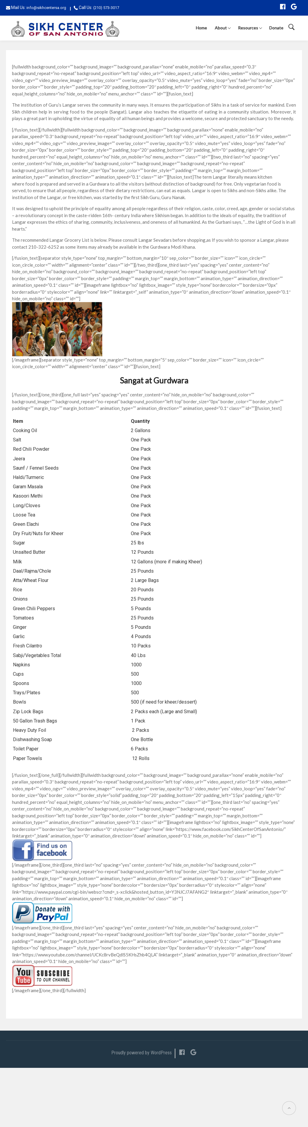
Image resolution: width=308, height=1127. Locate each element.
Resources (248, 27)
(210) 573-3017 (106, 7)
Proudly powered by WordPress (141, 1053)
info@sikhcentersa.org (46, 7)
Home (201, 27)
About (221, 27)
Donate (276, 27)
